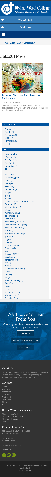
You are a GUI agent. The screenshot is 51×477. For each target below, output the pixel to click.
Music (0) (9, 137)
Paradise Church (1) (14, 298)
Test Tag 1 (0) (11, 160)
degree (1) (9, 239)
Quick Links (16, 27)
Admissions (6, 389)
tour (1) (8, 274)
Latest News (30, 42)
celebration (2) (11, 215)
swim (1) (9, 183)
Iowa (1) (8, 251)
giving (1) (9, 195)
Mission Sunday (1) (13, 206)
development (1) (12, 256)
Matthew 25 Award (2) (15, 233)
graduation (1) (11, 236)
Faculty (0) (9, 131)
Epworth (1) (10, 248)
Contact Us (25, 333)
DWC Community (17, 19)
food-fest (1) (10, 283)
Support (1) (10, 192)
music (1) (9, 286)
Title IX (4, 404)
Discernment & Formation (12, 416)
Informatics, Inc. (25, 470)
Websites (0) (10, 157)
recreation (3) (11, 189)
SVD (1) (8, 143)
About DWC (15, 42)
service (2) (9, 198)
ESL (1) (8, 171)
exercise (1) (10, 186)
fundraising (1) (11, 165)
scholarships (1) (12, 259)
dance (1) (9, 289)
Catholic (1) (10, 218)
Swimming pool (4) (13, 177)
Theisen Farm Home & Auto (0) (19, 201)
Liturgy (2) (9, 209)
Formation (6, 394)
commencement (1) (14, 245)
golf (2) (8, 168)
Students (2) (10, 129)
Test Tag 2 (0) (11, 162)
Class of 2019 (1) (12, 253)
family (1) (9, 180)
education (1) (11, 174)
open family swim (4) (14, 221)
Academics (6, 392)
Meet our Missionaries (11, 419)
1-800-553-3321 (8, 440)
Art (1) (7, 277)
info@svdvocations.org (11, 445)
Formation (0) (11, 135)
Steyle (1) (9, 271)
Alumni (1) (9, 230)
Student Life (7, 397)
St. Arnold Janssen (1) (15, 268)
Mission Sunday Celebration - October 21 (22, 96)
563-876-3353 (25, 347)
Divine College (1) (13, 154)
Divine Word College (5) (16, 224)
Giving (4, 402)
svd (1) (8, 262)
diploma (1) (10, 242)
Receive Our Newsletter (25, 340)
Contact (5, 421)
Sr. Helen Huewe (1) (14, 292)
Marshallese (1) (12, 295)
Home (5, 42)
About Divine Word (10, 414)
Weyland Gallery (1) (14, 280)
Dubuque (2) (11, 204)
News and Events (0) (14, 227)
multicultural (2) (12, 212)
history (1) (9, 265)
